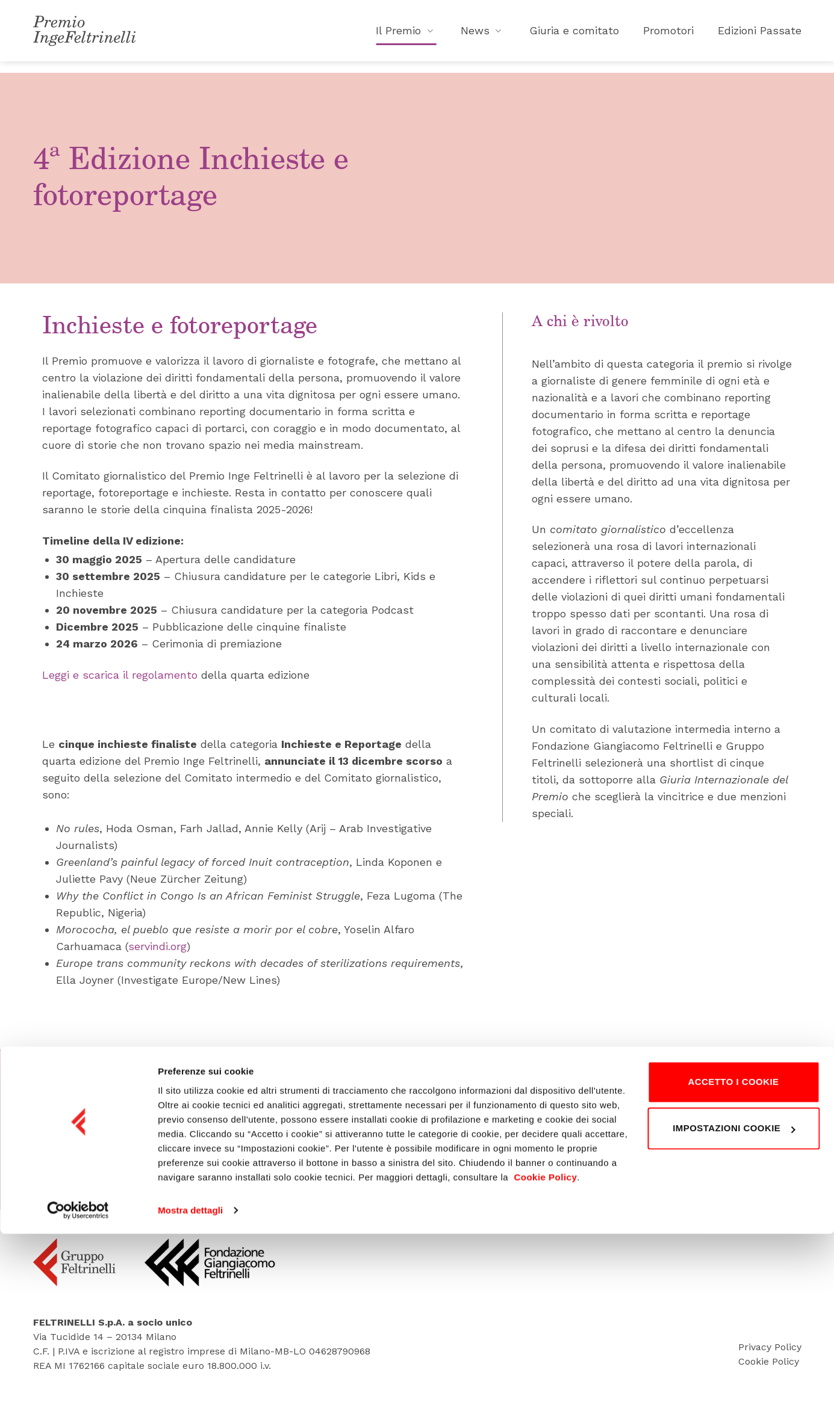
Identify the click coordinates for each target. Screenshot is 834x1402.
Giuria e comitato (574, 35)
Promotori (668, 35)
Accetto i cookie (733, 1250)
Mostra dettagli (190, 1378)
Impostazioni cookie (734, 1296)
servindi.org (157, 946)
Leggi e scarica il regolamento (120, 675)
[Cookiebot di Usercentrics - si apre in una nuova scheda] (78, 1379)
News (483, 35)
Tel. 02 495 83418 (426, 1158)
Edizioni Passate (759, 35)
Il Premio (406, 35)
